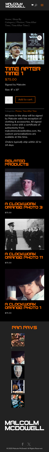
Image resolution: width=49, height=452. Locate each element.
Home (8, 19)
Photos (20, 22)
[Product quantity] (9, 100)
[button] (39, 37)
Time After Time (30, 111)
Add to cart (25, 99)
